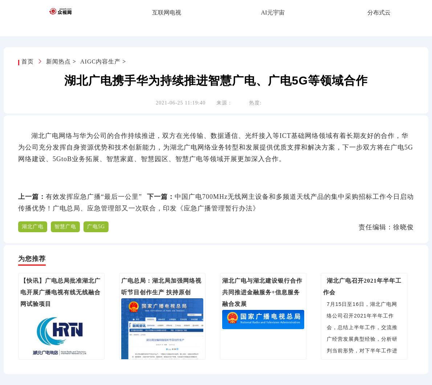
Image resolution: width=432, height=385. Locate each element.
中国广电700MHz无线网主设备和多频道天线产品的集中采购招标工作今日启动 (294, 196)
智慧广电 (65, 226)
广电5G (96, 226)
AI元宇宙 (273, 12)
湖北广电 (33, 226)
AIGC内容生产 (100, 61)
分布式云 (379, 12)
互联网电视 (166, 12)
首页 (28, 61)
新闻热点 (58, 61)
